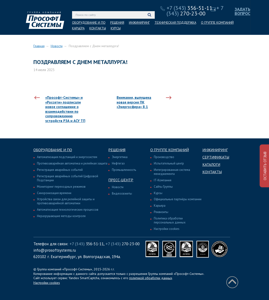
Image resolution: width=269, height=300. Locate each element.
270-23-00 (195, 11)
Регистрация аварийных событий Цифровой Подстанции (67, 178)
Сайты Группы (163, 187)
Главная (39, 46)
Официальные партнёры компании (177, 199)
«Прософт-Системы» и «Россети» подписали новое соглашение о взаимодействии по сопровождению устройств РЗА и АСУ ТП (65, 109)
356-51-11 (190, 8)
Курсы (158, 193)
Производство (164, 157)
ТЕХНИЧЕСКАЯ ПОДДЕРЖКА (175, 22)
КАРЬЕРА (78, 28)
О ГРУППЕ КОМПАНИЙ (217, 22)
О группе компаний (169, 149)
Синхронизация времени (54, 193)
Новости (57, 46)
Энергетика (120, 157)
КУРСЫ (116, 28)
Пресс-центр (120, 179)
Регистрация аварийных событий (60, 170)
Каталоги (211, 164)
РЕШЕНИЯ (117, 22)
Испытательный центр (169, 163)
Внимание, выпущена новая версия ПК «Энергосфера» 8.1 (134, 102)
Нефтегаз (118, 163)
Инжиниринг (215, 149)
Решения (116, 149)
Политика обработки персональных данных (170, 220)
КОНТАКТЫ (97, 28)
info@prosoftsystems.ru (54, 250)
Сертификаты (215, 157)
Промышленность (124, 170)
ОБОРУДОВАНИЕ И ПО (88, 22)
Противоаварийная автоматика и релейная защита (72, 163)
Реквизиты (161, 212)
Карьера (159, 206)
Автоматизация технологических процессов (67, 210)
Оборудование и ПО (52, 149)
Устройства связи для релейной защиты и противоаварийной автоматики (66, 201)
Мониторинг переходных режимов (61, 187)
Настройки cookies (166, 229)
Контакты (212, 171)
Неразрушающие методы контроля (61, 216)
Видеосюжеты (122, 193)
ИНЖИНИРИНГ (139, 22)
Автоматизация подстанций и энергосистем (67, 157)
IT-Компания (162, 180)
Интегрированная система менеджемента (172, 172)
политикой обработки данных (150, 278)
